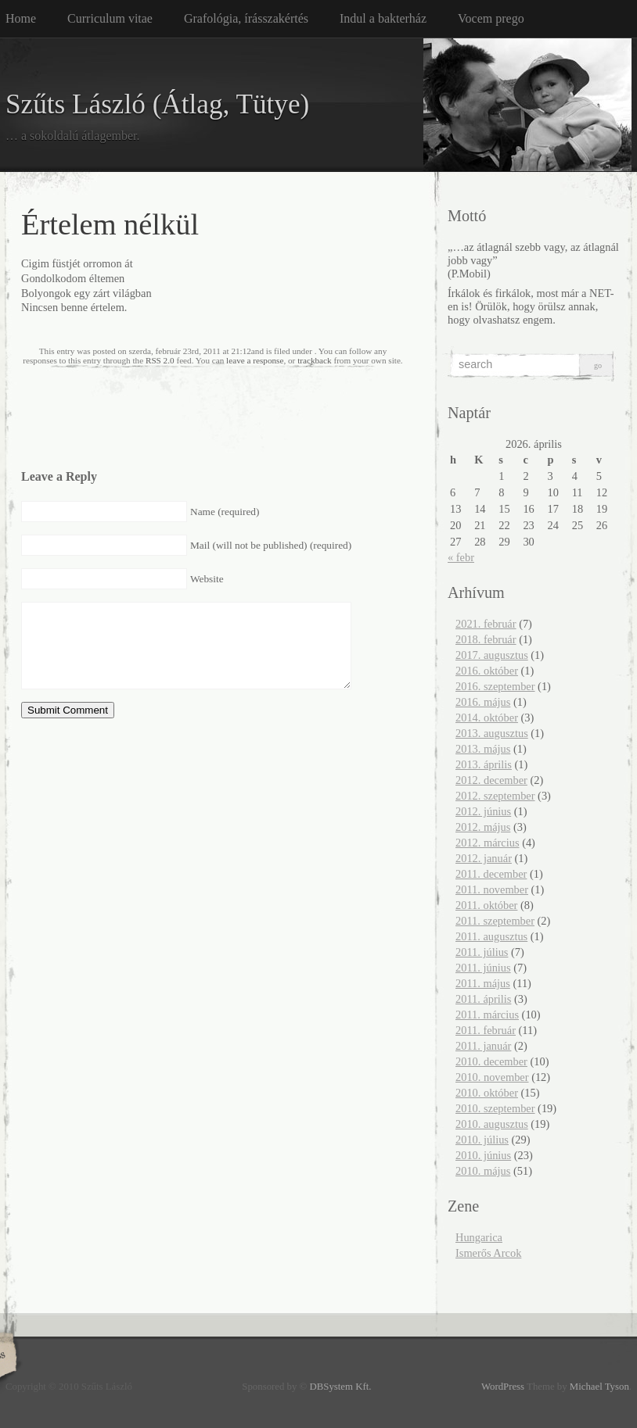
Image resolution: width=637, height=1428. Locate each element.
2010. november (492, 1077)
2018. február (485, 639)
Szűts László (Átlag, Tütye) (157, 104)
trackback (314, 360)
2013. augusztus (491, 733)
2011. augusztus (491, 936)
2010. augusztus (491, 1124)
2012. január (483, 858)
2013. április (483, 764)
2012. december (491, 780)
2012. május (482, 827)
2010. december (491, 1061)
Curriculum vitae (110, 18)
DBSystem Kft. (341, 1386)
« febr (461, 557)
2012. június (483, 811)
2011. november (491, 889)
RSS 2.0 (160, 360)
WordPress (502, 1386)
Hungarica (478, 1237)
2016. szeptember (495, 686)
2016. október (486, 670)
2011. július (481, 952)
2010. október (486, 1092)
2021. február (485, 623)
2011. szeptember (494, 920)
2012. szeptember (495, 795)
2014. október (486, 717)
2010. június (483, 1155)
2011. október (486, 905)
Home (20, 18)
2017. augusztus (491, 655)
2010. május (482, 1171)
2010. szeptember (495, 1108)
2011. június (483, 967)
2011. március (487, 1014)
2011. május (482, 983)
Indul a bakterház (383, 18)
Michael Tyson (599, 1386)
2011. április (483, 999)
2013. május (482, 749)
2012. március (487, 842)
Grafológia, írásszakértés (246, 18)
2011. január (483, 1046)
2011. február (485, 1030)
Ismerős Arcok (488, 1253)
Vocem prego (491, 18)
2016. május (482, 702)
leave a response (254, 360)
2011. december (491, 874)
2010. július (482, 1139)
